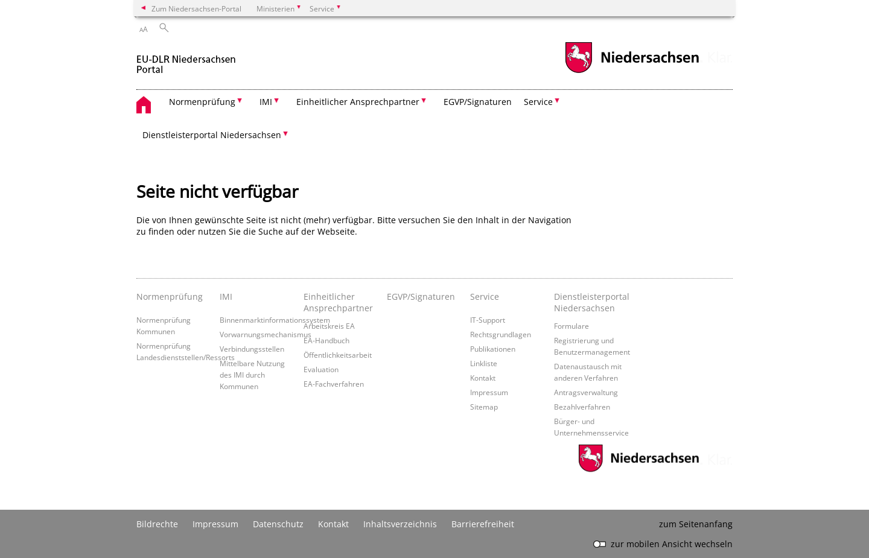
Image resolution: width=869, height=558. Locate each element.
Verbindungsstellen (252, 349)
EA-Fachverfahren (334, 383)
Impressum (489, 392)
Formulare (571, 326)
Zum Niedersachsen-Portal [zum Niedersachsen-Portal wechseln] (196, 8)
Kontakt (482, 377)
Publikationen (492, 349)
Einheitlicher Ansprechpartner (338, 302)
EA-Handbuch (326, 340)
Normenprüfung (169, 296)
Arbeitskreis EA (329, 326)
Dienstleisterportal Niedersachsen (591, 302)
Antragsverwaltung (586, 392)
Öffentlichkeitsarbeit (338, 355)
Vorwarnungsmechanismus (265, 334)
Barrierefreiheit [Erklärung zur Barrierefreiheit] (482, 524)
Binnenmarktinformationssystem (275, 320)
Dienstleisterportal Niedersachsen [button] (211, 135)
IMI (226, 296)
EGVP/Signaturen (478, 101)
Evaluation (321, 369)
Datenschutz (278, 524)
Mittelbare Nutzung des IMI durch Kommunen (252, 374)
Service (484, 296)
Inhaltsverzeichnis (400, 524)
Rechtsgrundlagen (500, 334)
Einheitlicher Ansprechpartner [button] (357, 101)
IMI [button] (265, 101)
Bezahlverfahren (582, 406)
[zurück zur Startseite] (186, 59)
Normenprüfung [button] (202, 101)
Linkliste (483, 363)
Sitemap (484, 406)
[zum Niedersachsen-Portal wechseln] (632, 71)
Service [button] (538, 101)
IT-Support (487, 320)
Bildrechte (157, 524)
